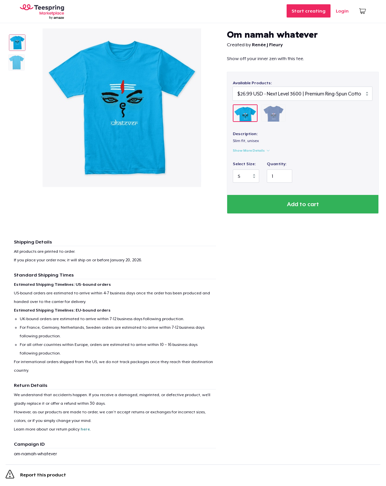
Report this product (36, 475)
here (85, 429)
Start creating (309, 11)
